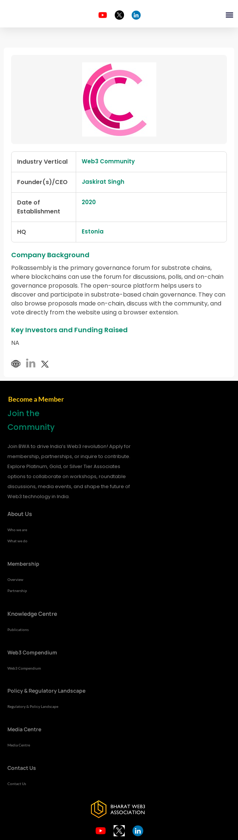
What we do (17, 541)
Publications (18, 629)
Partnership (17, 590)
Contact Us (16, 783)
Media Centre (18, 745)
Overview (15, 579)
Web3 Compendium (24, 668)
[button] (230, 15)
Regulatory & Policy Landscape (32, 706)
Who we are (17, 529)
